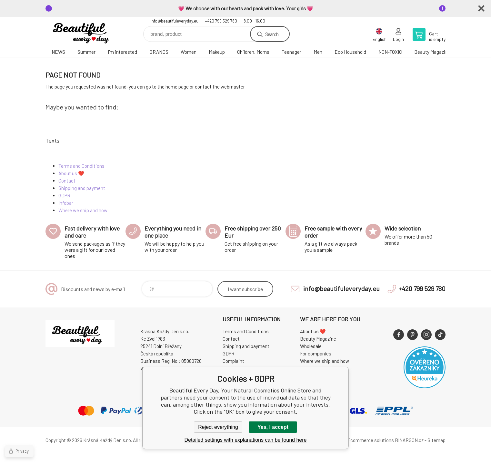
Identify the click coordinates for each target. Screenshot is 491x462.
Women (188, 52)
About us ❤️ (71, 173)
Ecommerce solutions (370, 440)
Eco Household (350, 52)
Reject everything (218, 427)
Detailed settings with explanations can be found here (246, 440)
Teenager (291, 52)
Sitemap (436, 440)
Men (318, 52)
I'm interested (122, 52)
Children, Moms (253, 52)
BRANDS (158, 52)
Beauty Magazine (432, 52)
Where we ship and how (82, 210)
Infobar (65, 203)
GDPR (64, 195)
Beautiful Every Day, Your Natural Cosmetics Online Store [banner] (84, 32)
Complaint (233, 361)
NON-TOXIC (390, 52)
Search (271, 34)
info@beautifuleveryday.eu (174, 21)
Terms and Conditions (81, 166)
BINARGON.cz (409, 440)
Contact (66, 181)
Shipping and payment (81, 188)
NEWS (58, 52)
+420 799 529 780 (221, 21)
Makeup (217, 52)
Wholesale (311, 346)
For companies (315, 353)
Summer (86, 52)
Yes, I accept (272, 427)
